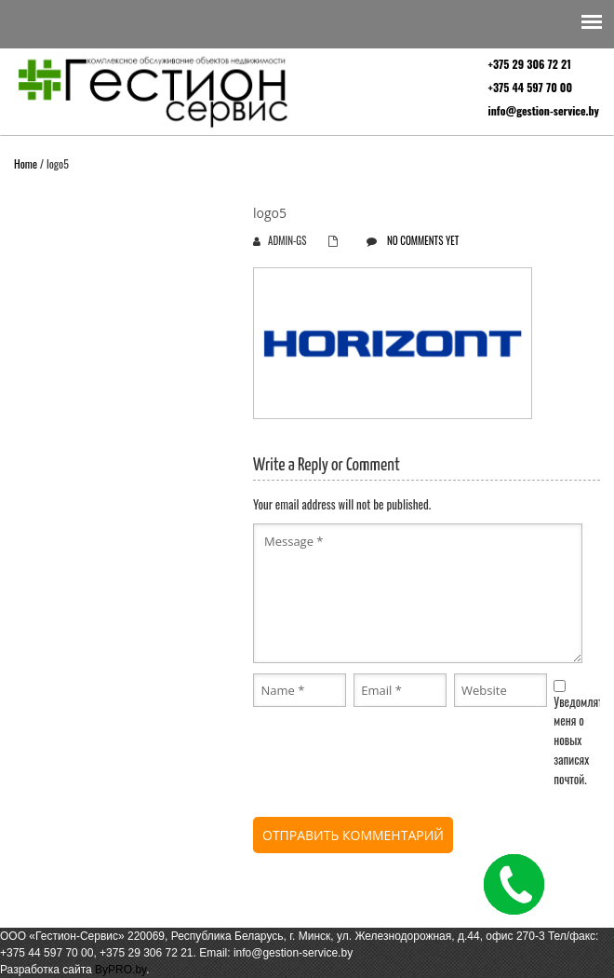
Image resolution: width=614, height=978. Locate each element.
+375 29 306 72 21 (529, 64)
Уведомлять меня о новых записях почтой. (580, 740)
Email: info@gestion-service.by (276, 952)
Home (25, 163)
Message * (417, 593)
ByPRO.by (120, 969)
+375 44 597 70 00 (530, 87)
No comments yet (423, 240)
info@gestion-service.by (543, 110)
